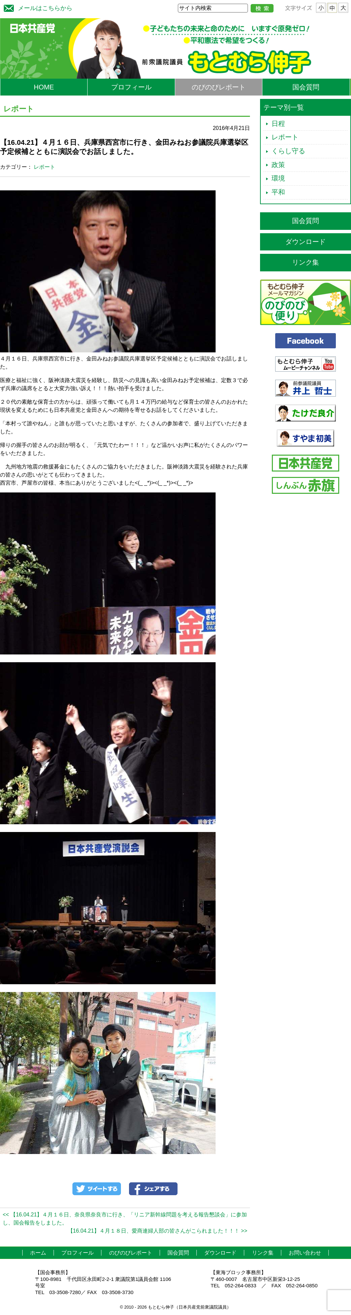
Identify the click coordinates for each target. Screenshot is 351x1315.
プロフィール (131, 87)
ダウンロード (305, 241)
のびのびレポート (219, 87)
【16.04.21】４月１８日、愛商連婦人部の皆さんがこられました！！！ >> (157, 1231)
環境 (278, 178)
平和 (278, 192)
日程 (278, 123)
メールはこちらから (36, 7)
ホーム (38, 1253)
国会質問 (305, 87)
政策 (278, 164)
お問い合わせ (305, 1253)
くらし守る (288, 151)
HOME (44, 87)
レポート (44, 167)
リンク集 (305, 262)
